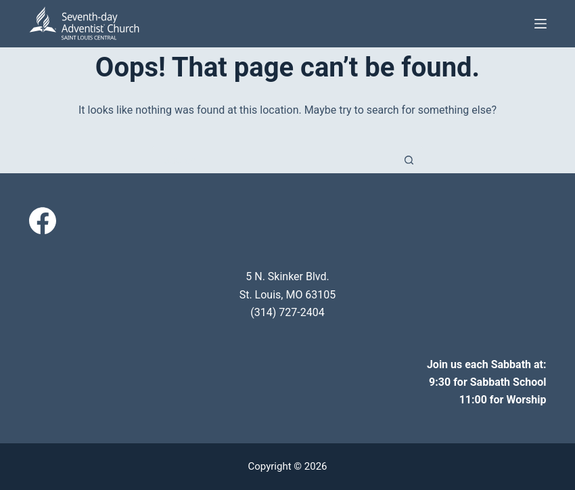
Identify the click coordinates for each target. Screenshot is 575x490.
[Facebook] (42, 220)
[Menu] (540, 24)
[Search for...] (274, 159)
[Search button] (409, 159)
